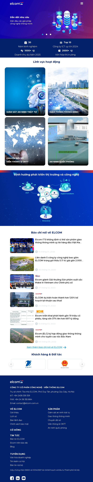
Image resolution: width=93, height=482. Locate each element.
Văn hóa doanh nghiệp (20, 457)
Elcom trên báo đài (19, 443)
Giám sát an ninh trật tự (59, 412)
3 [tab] (50, 34)
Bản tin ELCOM (17, 439)
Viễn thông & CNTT (57, 424)
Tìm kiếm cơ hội (17, 461)
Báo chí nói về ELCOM (46, 232)
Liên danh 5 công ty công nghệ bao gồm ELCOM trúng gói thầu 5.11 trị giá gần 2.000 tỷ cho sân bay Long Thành (58, 260)
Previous (11, 364)
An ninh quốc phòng (57, 428)
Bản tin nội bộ (16, 465)
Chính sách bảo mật (19, 424)
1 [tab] (42, 34)
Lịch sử (13, 416)
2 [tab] (46, 34)
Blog (12, 446)
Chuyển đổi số (54, 420)
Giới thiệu (14, 412)
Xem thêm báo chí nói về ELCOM (46, 347)
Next (82, 364)
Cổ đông (15, 430)
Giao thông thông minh (59, 416)
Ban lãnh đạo (16, 420)
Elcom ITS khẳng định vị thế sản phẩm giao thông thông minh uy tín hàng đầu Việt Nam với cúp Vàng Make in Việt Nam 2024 (58, 242)
